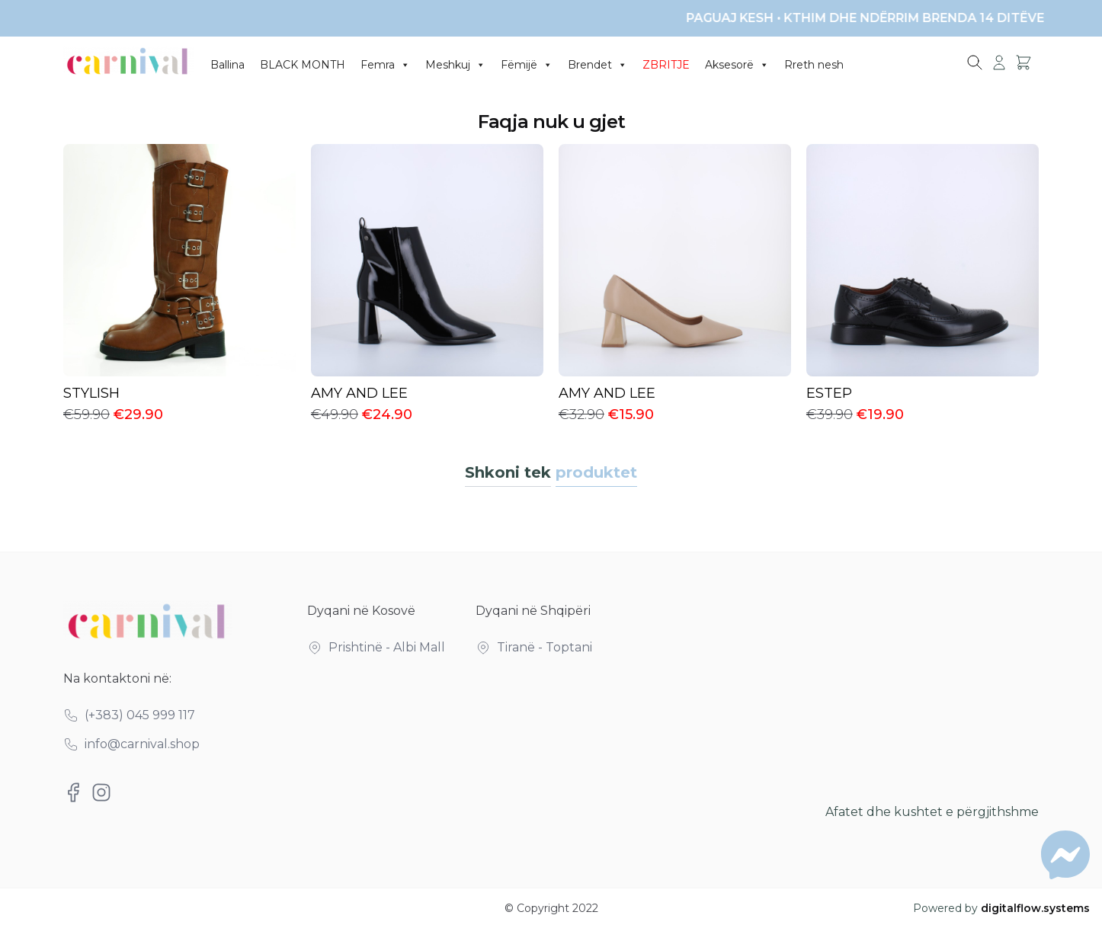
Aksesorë (737, 65)
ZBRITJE (666, 65)
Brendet (597, 65)
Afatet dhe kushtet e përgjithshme (932, 812)
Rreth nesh (814, 65)
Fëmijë (527, 65)
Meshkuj (455, 65)
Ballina (227, 65)
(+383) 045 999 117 (140, 715)
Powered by (1001, 908)
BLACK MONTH (302, 65)
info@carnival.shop (142, 744)
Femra (385, 65)
